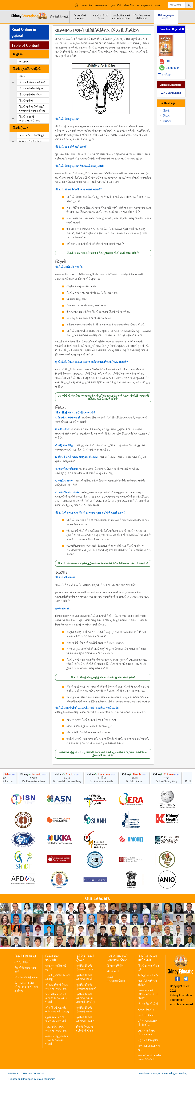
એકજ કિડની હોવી (148, 1040)
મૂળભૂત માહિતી (22, 999)
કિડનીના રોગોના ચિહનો (31, 88)
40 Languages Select (166, 17)
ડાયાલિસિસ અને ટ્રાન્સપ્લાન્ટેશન (121, 17)
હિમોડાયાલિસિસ (115, 1002)
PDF (167, 61)
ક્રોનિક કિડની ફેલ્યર (100, 17)
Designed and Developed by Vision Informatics (31, 1116)
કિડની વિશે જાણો (59, 16)
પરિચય (22, 76)
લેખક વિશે (129, 5)
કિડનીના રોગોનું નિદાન (30, 94)
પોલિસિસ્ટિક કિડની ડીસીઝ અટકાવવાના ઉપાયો (56, 1035)
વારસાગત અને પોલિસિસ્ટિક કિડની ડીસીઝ (148, 1031)
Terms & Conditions (32, 1110)
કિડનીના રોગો (26, 100)
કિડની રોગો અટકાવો (80, 17)
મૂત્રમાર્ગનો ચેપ (146, 1046)
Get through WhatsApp (168, 71)
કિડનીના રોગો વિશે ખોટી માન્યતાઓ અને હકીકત (26, 1024)
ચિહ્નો (60, 262)
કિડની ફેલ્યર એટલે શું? (31, 135)
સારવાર (61, 572)
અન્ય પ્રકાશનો (144, 5)
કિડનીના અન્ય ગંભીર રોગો (141, 17)
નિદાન (60, 408)
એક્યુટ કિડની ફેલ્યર (30, 141)
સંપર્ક (157, 5)
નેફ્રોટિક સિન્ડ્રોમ (148, 1077)
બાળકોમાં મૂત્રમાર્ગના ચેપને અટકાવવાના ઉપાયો (56, 1077)
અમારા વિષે (87, 5)
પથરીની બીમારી (146, 1052)
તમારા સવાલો (101, 5)
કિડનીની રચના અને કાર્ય (32, 82)
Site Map (13, 1110)
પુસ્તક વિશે (116, 5)
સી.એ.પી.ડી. (113, 1008)
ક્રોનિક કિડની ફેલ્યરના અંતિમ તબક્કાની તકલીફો (85, 1035)
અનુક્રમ (24, 61)
